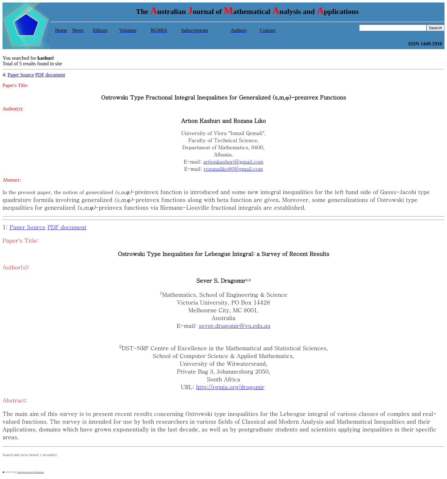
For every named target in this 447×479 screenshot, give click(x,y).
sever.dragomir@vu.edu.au (234, 325)
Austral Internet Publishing (30, 471)
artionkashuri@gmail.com (233, 161)
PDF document (50, 74)
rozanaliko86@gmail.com (233, 168)
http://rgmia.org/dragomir (230, 387)
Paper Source (20, 74)
